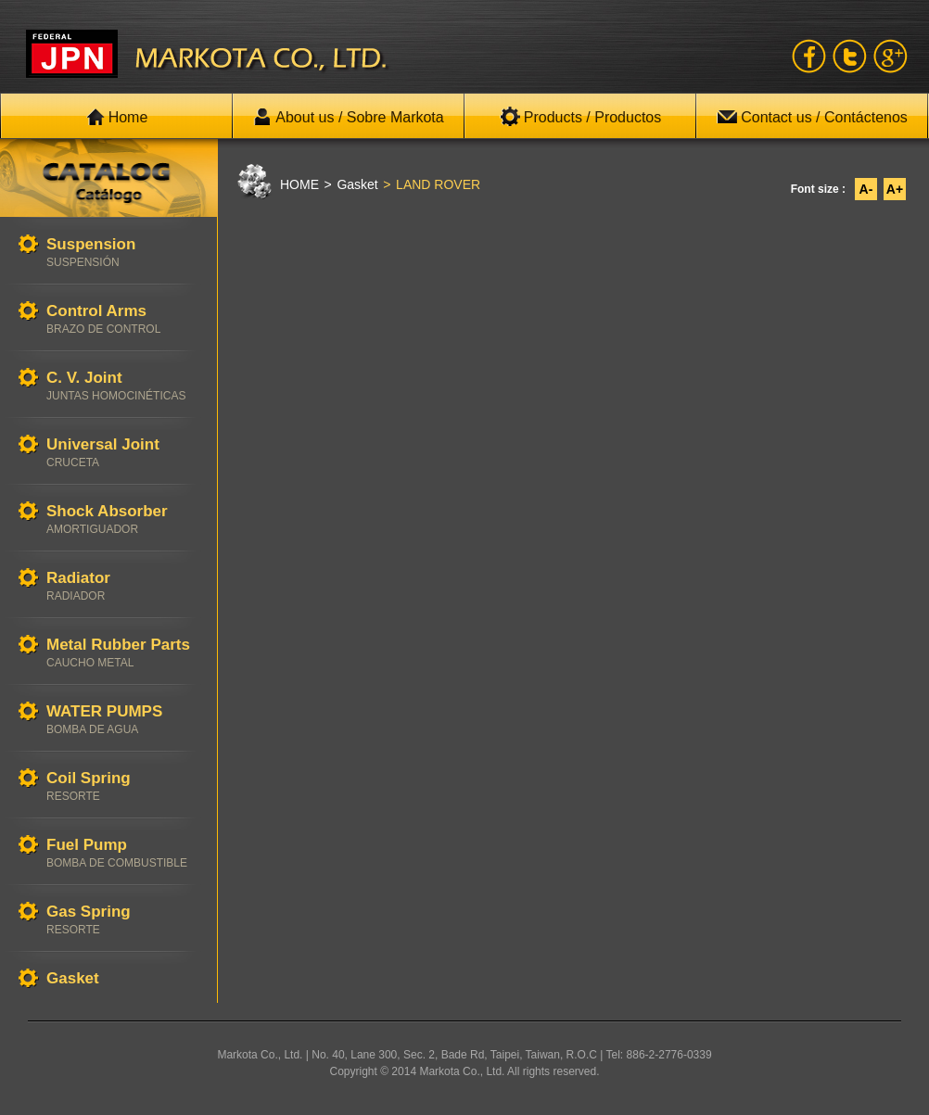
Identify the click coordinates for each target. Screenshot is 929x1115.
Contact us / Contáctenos (812, 117)
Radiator (122, 586)
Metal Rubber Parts (122, 653)
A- (866, 189)
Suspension (122, 252)
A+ (894, 189)
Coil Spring (122, 786)
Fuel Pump (122, 853)
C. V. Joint (122, 386)
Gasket (122, 979)
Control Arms (122, 319)
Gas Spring (122, 920)
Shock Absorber (122, 519)
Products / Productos (581, 117)
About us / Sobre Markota (348, 117)
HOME (299, 184)
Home (117, 117)
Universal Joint (122, 453)
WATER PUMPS (122, 720)
